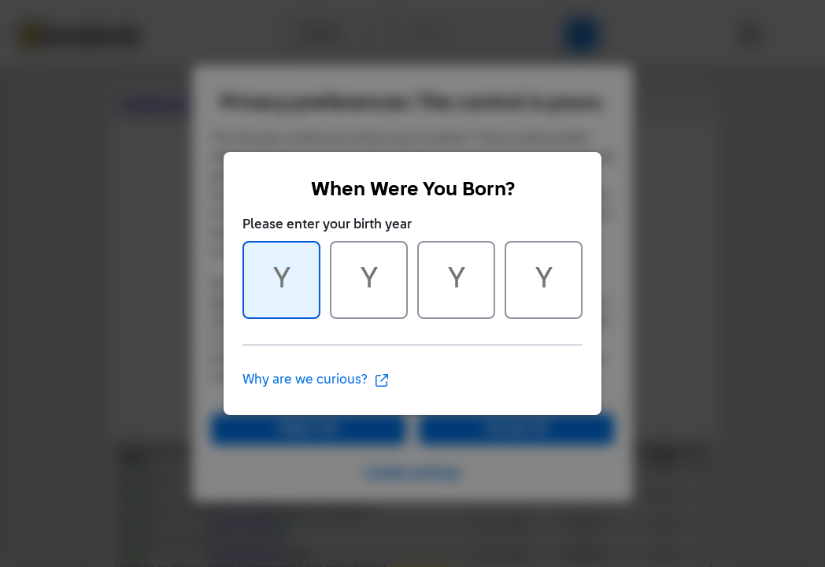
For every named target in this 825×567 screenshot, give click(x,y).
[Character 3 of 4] (456, 280)
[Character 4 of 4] (544, 280)
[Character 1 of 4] (281, 280)
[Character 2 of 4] (369, 280)
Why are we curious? (316, 380)
